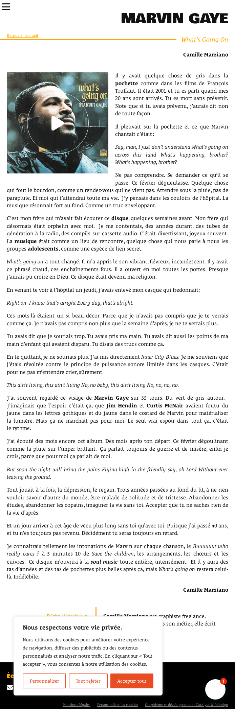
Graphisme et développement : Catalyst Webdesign (186, 705)
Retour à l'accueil (22, 35)
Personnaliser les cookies (117, 705)
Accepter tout (131, 681)
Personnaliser (44, 681)
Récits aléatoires (68, 616)
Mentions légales (76, 705)
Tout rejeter (88, 681)
